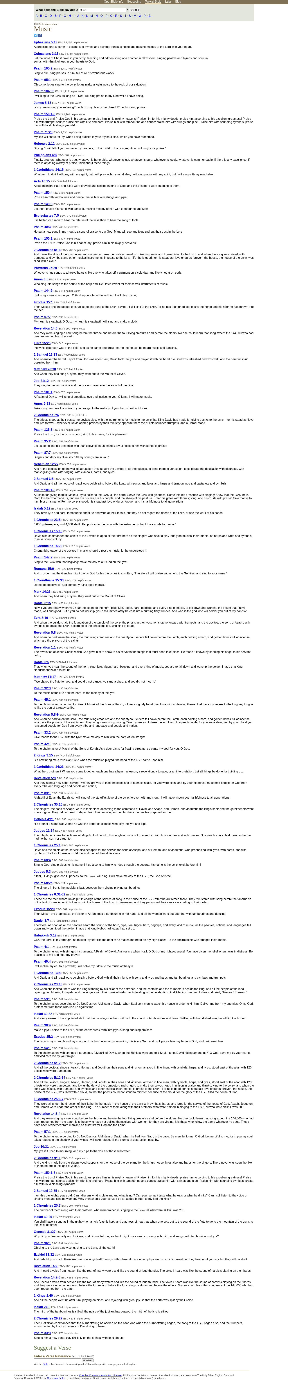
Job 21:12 (41, 381)
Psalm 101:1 (43, 392)
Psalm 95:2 (42, 441)
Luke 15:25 (42, 343)
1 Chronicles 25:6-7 (48, 1099)
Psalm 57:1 (42, 1132)
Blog (178, 1)
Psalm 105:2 (43, 68)
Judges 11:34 (44, 830)
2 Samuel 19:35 (45, 1191)
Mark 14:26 (42, 592)
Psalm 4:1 (41, 947)
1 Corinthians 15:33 (49, 580)
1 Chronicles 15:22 (48, 546)
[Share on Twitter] (35, 35)
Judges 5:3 (42, 871)
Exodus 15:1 (43, 302)
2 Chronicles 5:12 (47, 1063)
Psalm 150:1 (43, 238)
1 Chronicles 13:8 (47, 973)
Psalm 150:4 (43, 193)
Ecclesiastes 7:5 (46, 215)
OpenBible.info (113, 1)
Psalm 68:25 (43, 883)
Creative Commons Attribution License (100, 1375)
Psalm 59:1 (42, 999)
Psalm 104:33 (44, 91)
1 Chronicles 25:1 (47, 845)
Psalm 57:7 (42, 317)
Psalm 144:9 (43, 291)
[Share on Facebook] (40, 35)
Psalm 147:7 (43, 557)
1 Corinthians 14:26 (49, 767)
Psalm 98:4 (42, 1025)
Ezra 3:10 (41, 618)
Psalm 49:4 (42, 961)
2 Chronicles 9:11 (47, 1158)
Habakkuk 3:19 (45, 935)
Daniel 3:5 (41, 662)
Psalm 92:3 (42, 688)
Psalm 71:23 (43, 132)
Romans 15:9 (44, 569)
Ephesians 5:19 (45, 42)
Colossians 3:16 (46, 54)
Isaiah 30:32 (43, 1014)
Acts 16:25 (42, 181)
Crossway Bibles (56, 1378)
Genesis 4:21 (44, 819)
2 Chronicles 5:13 (47, 250)
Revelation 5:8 (45, 632)
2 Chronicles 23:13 (48, 984)
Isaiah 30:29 (43, 1217)
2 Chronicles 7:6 (46, 415)
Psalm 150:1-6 (44, 114)
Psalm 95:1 (42, 80)
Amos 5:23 (42, 403)
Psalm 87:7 (42, 453)
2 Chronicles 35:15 (48, 804)
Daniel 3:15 (42, 603)
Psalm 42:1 (42, 744)
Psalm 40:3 (42, 227)
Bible (45, 1364)
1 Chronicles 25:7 (47, 1205)
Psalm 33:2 (42, 732)
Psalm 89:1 (42, 793)
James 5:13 (42, 103)
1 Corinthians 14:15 (49, 170)
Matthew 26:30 (45, 369)
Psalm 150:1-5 (44, 1173)
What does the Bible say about (81, 9)
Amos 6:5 (41, 279)
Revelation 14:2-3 (47, 1277)
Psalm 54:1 (42, 1048)
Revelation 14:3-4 (47, 1114)
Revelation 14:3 (45, 328)
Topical (153, 1)
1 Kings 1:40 (43, 1295)
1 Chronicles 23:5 (47, 520)
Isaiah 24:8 (42, 1307)
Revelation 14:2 (45, 1266)
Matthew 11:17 (45, 677)
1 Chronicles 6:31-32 (49, 894)
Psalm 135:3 (43, 430)
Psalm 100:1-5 (44, 490)
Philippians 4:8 (45, 155)
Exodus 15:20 (44, 909)
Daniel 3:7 (41, 920)
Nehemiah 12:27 (46, 464)
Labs (168, 1)
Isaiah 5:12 (42, 508)
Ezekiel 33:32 (44, 1254)
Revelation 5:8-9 (46, 714)
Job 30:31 (41, 1146)
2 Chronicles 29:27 (48, 1318)
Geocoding (134, 1)
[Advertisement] (251, 33)
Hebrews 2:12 (44, 143)
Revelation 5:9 (45, 778)
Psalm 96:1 (42, 1243)
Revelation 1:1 (45, 647)
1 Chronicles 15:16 (48, 531)
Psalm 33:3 (42, 1333)
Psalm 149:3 (43, 204)
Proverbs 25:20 (45, 268)
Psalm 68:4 (42, 860)
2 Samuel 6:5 (44, 479)
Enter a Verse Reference (64, 1356)
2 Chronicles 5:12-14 (49, 1078)
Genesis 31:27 (44, 1232)
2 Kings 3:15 (43, 755)
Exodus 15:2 (43, 1037)
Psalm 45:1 (42, 699)
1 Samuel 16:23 (45, 354)
